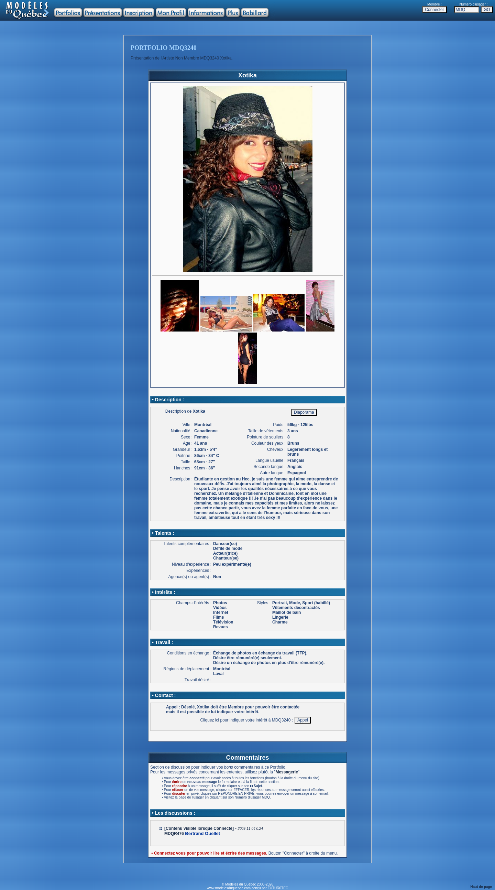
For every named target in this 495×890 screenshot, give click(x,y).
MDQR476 (174, 833)
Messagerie (286, 772)
